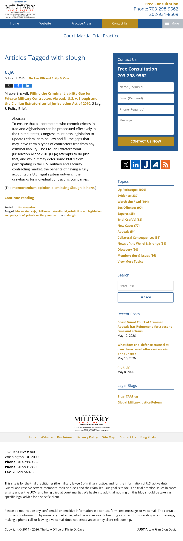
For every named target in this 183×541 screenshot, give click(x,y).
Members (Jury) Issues (137, 255)
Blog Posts (148, 437)
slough (71, 215)
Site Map (108, 437)
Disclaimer (65, 437)
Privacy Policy (87, 437)
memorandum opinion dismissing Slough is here (53, 187)
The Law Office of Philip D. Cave (62, 529)
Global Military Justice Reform (140, 402)
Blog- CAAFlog (128, 396)
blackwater (22, 211)
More (175, 23)
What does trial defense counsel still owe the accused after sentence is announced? (144, 349)
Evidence (128, 196)
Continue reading (19, 197)
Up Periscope (132, 190)
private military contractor (43, 215)
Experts (126, 214)
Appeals (126, 232)
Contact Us (120, 23)
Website (45, 23)
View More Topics (130, 261)
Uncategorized (27, 207)
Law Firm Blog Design (157, 529)
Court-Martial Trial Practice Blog (20, 9)
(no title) (124, 367)
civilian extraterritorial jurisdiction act (62, 211)
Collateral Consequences (139, 238)
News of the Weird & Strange (142, 244)
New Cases (128, 226)
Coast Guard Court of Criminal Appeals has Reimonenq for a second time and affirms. (145, 326)
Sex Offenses (130, 208)
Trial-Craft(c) (130, 220)
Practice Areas (81, 23)
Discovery (128, 249)
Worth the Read (133, 202)
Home (14, 23)
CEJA (9, 72)
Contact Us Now (145, 141)
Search (146, 297)
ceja (33, 211)
